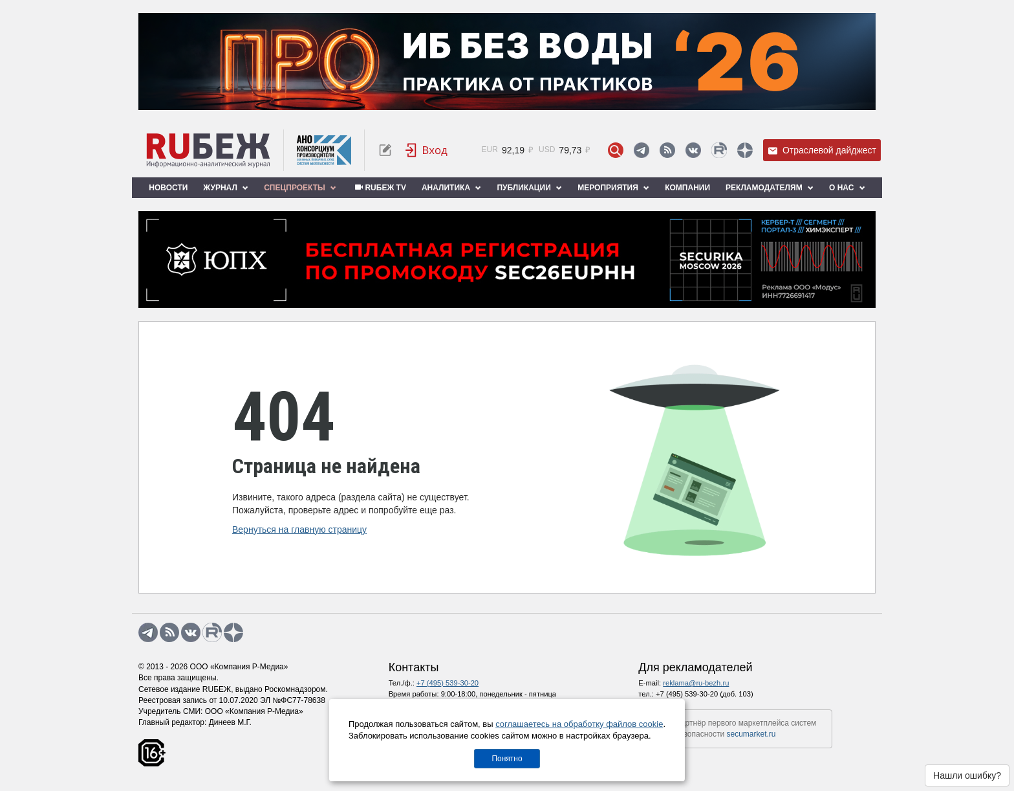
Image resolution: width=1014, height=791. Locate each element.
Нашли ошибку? (967, 775)
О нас (847, 187)
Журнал (225, 187)
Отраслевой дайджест (822, 150)
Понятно (506, 758)
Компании (687, 187)
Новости (168, 187)
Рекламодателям (770, 187)
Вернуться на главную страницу (299, 529)
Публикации (529, 187)
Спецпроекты (300, 187)
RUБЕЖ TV (379, 187)
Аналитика (451, 187)
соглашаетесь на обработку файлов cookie (579, 724)
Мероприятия (613, 187)
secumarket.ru (751, 734)
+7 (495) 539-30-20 (447, 683)
